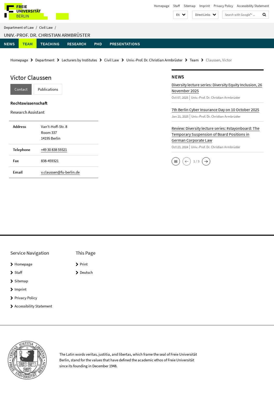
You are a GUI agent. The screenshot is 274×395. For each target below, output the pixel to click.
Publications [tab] (48, 89)
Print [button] (84, 264)
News (9, 43)
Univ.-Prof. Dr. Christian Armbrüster (47, 35)
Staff (176, 6)
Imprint (204, 6)
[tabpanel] (82, 141)
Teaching (49, 43)
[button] (180, 15)
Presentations (125, 43)
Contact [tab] (21, 89)
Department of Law (20, 27)
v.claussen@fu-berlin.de (60, 172)
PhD (98, 43)
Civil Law (47, 27)
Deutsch (86, 272)
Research (76, 43)
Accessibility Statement (253, 6)
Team (28, 43)
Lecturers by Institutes (79, 60)
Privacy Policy (223, 6)
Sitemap (189, 6)
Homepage (161, 6)
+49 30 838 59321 (54, 149)
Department (44, 60)
